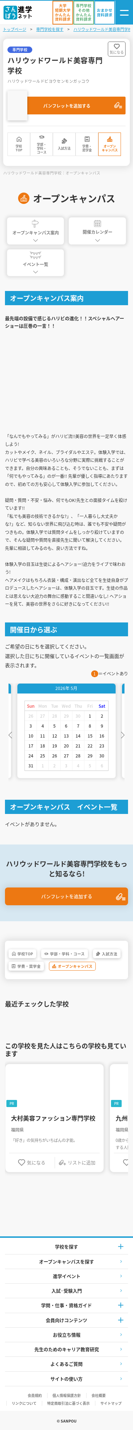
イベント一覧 (35, 259)
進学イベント (67, 1276)
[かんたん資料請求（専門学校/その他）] (83, 13)
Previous (10, 734)
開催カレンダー (97, 227)
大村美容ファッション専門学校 (53, 1118)
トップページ (14, 29)
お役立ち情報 (67, 1334)
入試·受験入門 (66, 1290)
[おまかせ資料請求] (104, 13)
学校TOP (19, 148)
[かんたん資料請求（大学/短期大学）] (62, 13)
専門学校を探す (49, 29)
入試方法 (64, 148)
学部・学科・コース (41, 148)
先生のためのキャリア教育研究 (66, 1349)
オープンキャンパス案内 (35, 228)
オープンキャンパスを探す (66, 1261)
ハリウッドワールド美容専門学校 (102, 29)
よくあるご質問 (66, 1363)
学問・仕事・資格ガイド (66, 1305)
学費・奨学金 (87, 148)
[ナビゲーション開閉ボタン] (124, 13)
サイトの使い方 (66, 1378)
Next (123, 734)
